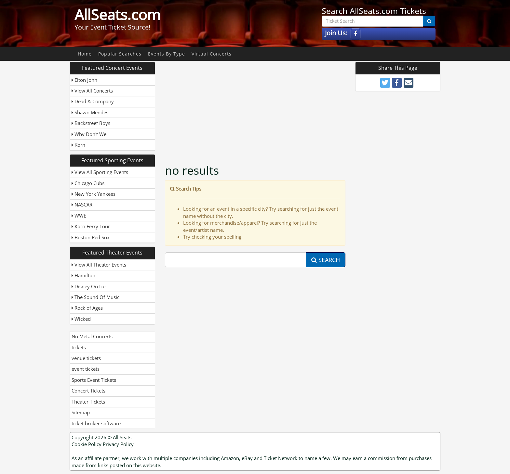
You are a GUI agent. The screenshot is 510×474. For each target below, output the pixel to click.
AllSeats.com (117, 14)
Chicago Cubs (88, 183)
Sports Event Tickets (94, 380)
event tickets (86, 369)
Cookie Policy (86, 444)
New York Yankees (93, 194)
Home (85, 54)
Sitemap (81, 412)
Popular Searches (119, 54)
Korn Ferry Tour (91, 226)
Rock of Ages (87, 308)
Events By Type (166, 54)
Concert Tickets (88, 390)
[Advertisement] (256, 107)
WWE (79, 215)
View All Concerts (92, 90)
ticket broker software (96, 423)
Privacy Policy (118, 444)
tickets (79, 347)
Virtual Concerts (212, 54)
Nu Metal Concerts (92, 336)
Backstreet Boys (91, 123)
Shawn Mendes (90, 112)
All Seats (122, 437)
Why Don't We (89, 134)
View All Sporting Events (100, 172)
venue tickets (86, 358)
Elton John (84, 80)
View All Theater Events (99, 264)
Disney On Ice (88, 286)
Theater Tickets (88, 401)
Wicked (81, 319)
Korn (78, 145)
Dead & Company (93, 101)
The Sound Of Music (95, 297)
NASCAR (82, 204)
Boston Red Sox (91, 237)
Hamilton (83, 275)
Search (325, 260)
